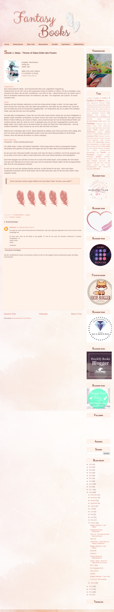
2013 (90, 592)
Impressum (65, 44)
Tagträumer (89, 162)
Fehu (104, 123)
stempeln (94, 160)
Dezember (94, 495)
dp (109, 115)
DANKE (92, 574)
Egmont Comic (103, 119)
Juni (92, 511)
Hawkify (89, 130)
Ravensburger (91, 152)
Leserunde (107, 138)
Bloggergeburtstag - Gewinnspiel (96, 530)
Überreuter (107, 162)
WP (100, 166)
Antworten (13, 245)
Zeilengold (96, 169)
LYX (94, 142)
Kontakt (55, 44)
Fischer (89, 126)
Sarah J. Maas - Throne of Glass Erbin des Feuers (98, 561)
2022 (90, 475)
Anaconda (101, 103)
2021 (90, 478)
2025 (90, 467)
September (94, 503)
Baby (104, 105)
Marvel (88, 144)
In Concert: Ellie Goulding (98, 579)
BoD (93, 109)
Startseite (43, 314)
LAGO (91, 138)
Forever (95, 126)
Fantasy (18, 217)
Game (100, 126)
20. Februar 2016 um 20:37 (25, 227)
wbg (109, 164)
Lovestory (89, 142)
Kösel (88, 138)
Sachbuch (107, 156)
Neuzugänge (106, 146)
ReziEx (103, 152)
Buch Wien (89, 111)
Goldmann (89, 128)
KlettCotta (101, 136)
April (92, 517)
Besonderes (43, 44)
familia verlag (106, 121)
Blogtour (89, 109)
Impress (107, 132)
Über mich (31, 44)
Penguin (100, 148)
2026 (90, 464)
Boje (97, 109)
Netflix (108, 144)
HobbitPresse (91, 132)
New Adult (89, 148)
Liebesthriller (95, 140)
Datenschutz (78, 44)
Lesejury (102, 138)
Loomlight (107, 140)
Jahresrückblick (98, 134)
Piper (88, 150)
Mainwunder (100, 142)
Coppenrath (95, 113)
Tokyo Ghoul (94, 571)
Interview (89, 134)
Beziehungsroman (99, 107)
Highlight (102, 130)
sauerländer (90, 158)
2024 (90, 470)
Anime (108, 103)
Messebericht (95, 144)
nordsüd (95, 148)
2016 (90, 492)
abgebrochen (94, 103)
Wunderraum (106, 166)
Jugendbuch (107, 134)
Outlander (93, 551)
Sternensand (102, 160)
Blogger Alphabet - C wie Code (100, 576)
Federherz (99, 123)
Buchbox (95, 111)
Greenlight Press (97, 128)
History (108, 130)
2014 (90, 589)
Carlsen (99, 111)
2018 (90, 487)
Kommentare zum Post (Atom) (21, 318)
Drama (98, 117)
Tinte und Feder (98, 162)
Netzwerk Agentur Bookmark (94, 146)
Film (109, 123)
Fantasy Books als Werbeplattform (96, 557)
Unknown (13, 227)
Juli (92, 509)
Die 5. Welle (94, 565)
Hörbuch (100, 132)
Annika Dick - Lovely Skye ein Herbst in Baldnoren (99, 542)
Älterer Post (76, 314)
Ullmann (89, 164)
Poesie (95, 150)
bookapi (101, 109)
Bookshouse (107, 109)
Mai (92, 514)
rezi (98, 152)
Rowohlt (98, 156)
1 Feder (89, 98)
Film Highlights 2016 (96, 568)
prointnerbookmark (105, 150)
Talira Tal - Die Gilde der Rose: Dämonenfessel (100, 535)
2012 (90, 595)
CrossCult (102, 113)
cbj (102, 111)
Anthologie (89, 105)
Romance (90, 155)
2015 (90, 586)
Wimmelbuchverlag (91, 166)
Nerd (103, 144)
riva (109, 152)
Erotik (100, 121)
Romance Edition (104, 154)
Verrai (102, 164)
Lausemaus (96, 138)
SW (109, 161)
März (92, 520)
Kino (96, 136)
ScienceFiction (102, 158)
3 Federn (104, 98)
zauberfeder (90, 168)
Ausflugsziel (95, 105)
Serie (88, 160)
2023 (90, 473)
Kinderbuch (90, 136)
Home (6, 44)
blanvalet (107, 107)
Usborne (96, 164)
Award (101, 105)
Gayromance (106, 126)
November (94, 497)
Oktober (93, 500)
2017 (90, 489)
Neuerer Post (10, 314)
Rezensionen (18, 44)
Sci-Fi (95, 158)
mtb (100, 144)
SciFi (109, 158)
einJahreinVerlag (92, 121)
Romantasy (90, 156)
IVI (93, 134)
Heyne (95, 130)
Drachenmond (91, 117)
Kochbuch (107, 136)
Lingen (101, 140)
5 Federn (12, 217)
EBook (105, 117)
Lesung (88, 140)
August (93, 506)
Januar (93, 583)
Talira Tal (93, 539)
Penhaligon (107, 148)
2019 (90, 484)
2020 (90, 481)
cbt (104, 111)
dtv (101, 117)
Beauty (93, 107)
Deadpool (93, 553)
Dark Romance (100, 115)
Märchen (107, 142)
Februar (93, 523)
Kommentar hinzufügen (13, 250)
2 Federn (96, 98)
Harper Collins (106, 128)
